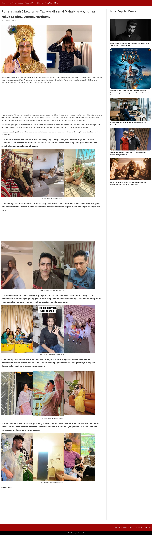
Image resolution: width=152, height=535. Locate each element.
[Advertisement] (52, 99)
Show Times (12, 3)
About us (147, 527)
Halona (5, 20)
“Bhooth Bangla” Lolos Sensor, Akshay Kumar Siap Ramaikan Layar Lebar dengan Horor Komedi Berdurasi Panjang (129, 93)
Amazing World (30, 3)
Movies (20, 3)
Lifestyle (40, 3)
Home (3, 3)
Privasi (130, 527)
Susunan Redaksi (120, 527)
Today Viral (48, 3)
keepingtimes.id (78, 533)
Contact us (138, 527)
